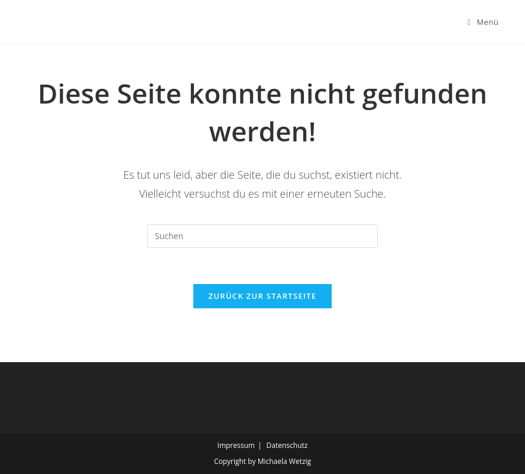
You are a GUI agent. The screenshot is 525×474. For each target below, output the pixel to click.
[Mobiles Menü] (483, 22)
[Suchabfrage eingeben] (262, 236)
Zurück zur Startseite (263, 296)
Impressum (236, 445)
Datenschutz (287, 445)
